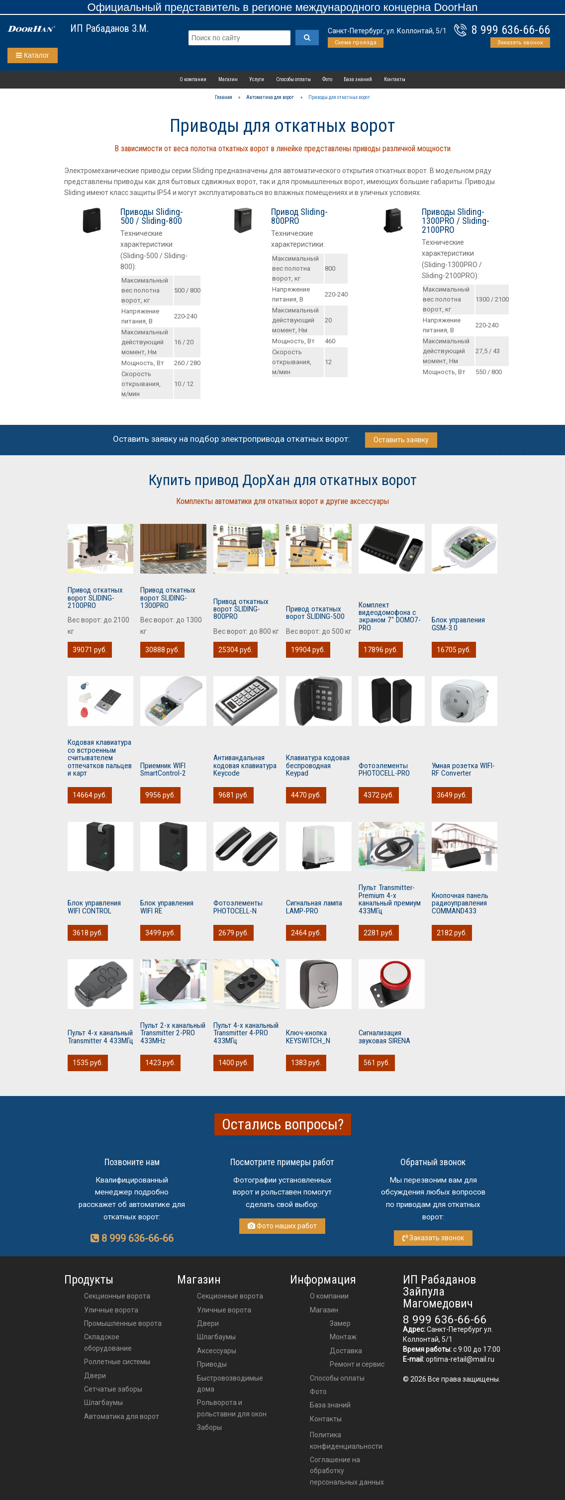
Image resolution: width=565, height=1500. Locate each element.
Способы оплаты (293, 79)
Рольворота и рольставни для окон (232, 1408)
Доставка (346, 1351)
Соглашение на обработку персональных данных (347, 1471)
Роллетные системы (117, 1362)
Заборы (209, 1427)
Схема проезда (356, 42)
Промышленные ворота (123, 1323)
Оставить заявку (401, 440)
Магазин (228, 79)
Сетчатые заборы (113, 1389)
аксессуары (216, 1351)
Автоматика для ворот (121, 1416)
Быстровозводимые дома (230, 1383)
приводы (212, 1364)
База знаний (358, 79)
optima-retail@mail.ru (460, 1359)
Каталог (32, 55)
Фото (327, 79)
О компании (193, 79)
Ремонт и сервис (357, 1364)
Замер (340, 1323)
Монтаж (343, 1337)
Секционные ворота (117, 1296)
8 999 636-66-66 (510, 30)
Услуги (256, 79)
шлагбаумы (216, 1337)
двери (208, 1323)
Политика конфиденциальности (346, 1440)
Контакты (394, 79)
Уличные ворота (111, 1310)
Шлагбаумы (103, 1402)
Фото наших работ (282, 1226)
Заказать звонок (520, 42)
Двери (95, 1376)
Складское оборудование (108, 1342)
